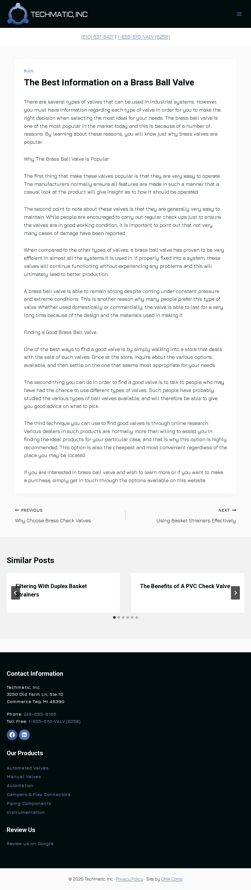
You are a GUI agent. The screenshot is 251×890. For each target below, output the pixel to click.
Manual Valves (24, 776)
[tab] (114, 617)
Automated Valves (27, 767)
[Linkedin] (24, 735)
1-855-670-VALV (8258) (143, 37)
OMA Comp (172, 878)
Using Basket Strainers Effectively (183, 514)
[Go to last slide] (15, 593)
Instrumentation (26, 812)
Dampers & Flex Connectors (38, 794)
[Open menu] (239, 13)
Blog (29, 71)
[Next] (235, 593)
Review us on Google (30, 843)
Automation (20, 785)
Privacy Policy (129, 878)
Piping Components (29, 803)
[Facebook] (12, 735)
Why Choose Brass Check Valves (67, 514)
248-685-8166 (40, 713)
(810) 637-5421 (97, 37)
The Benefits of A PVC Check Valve (185, 586)
